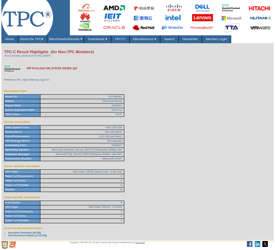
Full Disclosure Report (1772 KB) (27, 235)
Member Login (216, 39)
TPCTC (120, 39)
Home (9, 39)
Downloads (97, 39)
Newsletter (190, 39)
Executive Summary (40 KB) (24, 232)
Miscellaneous (145, 39)
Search (169, 39)
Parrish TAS (140, 242)
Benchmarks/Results (65, 39)
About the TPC (32, 39)
